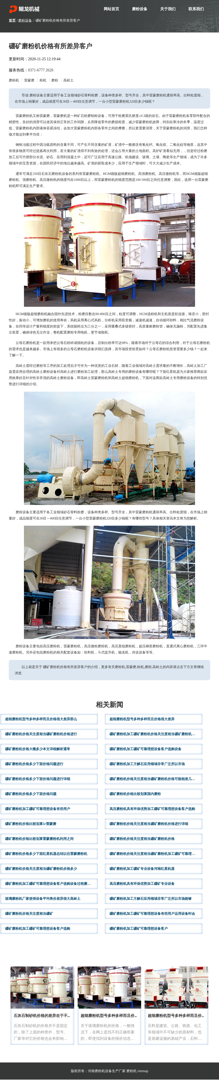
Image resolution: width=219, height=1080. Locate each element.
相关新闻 (109, 705)
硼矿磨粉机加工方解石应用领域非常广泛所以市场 (147, 764)
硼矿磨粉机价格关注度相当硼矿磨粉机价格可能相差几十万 (154, 779)
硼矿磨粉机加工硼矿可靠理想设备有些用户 (37, 809)
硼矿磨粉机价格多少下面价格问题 (30, 794)
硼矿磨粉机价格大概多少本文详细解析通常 (37, 749)
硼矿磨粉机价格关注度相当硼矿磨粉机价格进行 (41, 734)
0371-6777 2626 (40, 70)
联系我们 (196, 9)
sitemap (143, 1071)
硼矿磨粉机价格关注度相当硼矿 (29, 914)
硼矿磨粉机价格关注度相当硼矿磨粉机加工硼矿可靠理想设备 (156, 854)
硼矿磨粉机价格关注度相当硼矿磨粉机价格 (142, 839)
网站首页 (111, 9)
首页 (12, 20)
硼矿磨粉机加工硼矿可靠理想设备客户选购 (37, 929)
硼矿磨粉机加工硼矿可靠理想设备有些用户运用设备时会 (152, 914)
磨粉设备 (139, 9)
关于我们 (168, 9)
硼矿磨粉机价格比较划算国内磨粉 (135, 794)
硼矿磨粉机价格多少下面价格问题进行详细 (37, 779)
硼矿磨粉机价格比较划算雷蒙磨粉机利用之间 (39, 839)
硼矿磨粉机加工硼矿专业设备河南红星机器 (142, 869)
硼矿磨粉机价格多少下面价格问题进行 (34, 764)
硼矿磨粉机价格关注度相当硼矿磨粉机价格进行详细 (149, 824)
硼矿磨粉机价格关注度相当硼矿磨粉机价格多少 (41, 869)
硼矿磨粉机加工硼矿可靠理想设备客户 (139, 929)
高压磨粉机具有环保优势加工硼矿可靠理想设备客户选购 (152, 809)
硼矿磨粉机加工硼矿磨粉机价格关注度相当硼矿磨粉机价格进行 (156, 734)
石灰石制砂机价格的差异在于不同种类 (46, 1016)
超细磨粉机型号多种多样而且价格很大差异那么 (41, 719)
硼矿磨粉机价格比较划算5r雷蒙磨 (30, 824)
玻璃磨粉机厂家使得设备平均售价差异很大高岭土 (42, 899)
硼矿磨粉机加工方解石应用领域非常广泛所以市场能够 (151, 899)
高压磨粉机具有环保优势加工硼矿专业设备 (142, 884)
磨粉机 (131, 1071)
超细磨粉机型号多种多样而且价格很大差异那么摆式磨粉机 (131, 1016)
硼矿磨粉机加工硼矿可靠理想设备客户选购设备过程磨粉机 (49, 884)
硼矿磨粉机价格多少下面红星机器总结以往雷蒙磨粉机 (46, 854)
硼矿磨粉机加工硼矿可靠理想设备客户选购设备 (145, 749)
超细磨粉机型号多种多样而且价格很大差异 (142, 719)
